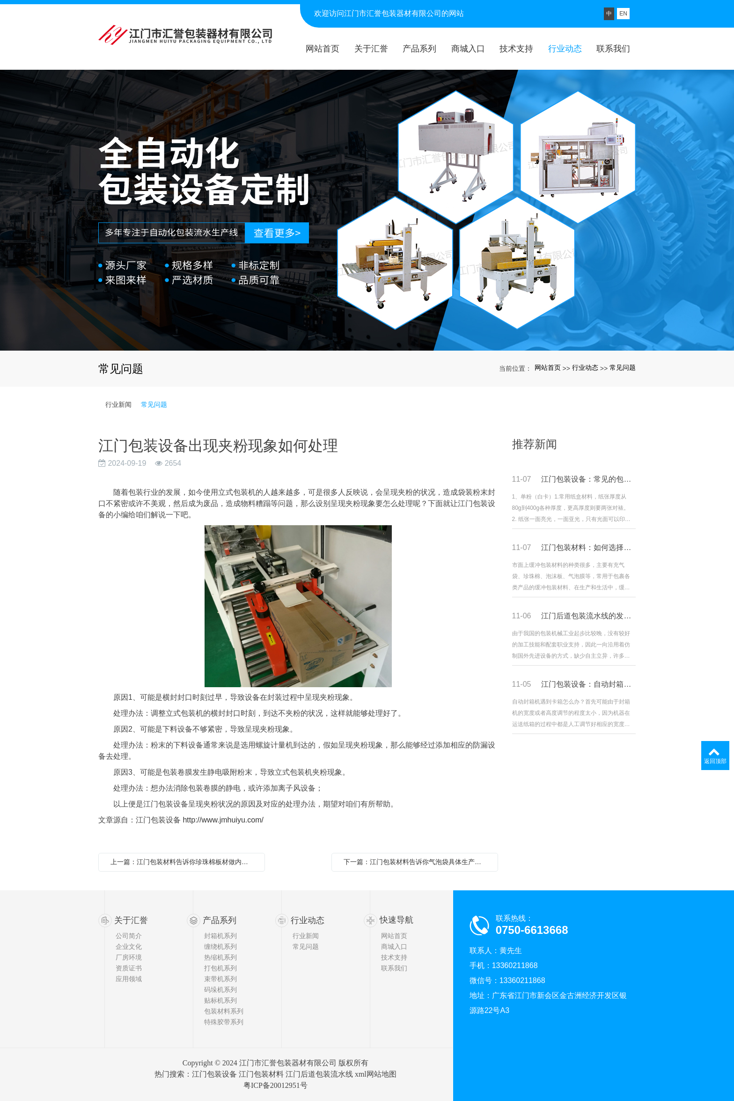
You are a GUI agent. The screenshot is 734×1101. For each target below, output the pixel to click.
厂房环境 (129, 957)
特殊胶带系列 (223, 1022)
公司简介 (129, 936)
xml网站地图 (375, 1074)
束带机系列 (220, 979)
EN (623, 13)
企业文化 (129, 946)
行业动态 (585, 367)
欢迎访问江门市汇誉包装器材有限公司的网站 (389, 13)
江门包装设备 (214, 1074)
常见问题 (622, 367)
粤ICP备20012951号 (275, 1085)
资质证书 (129, 968)
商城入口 (394, 946)
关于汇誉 (131, 920)
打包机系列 (220, 968)
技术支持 (394, 957)
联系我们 (394, 968)
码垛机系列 (220, 989)
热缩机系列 (220, 957)
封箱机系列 (220, 936)
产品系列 (219, 920)
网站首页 (548, 367)
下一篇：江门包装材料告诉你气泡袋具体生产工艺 (416, 862)
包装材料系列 (223, 1011)
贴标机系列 (220, 1000)
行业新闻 (118, 404)
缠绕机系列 (220, 946)
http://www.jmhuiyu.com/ (223, 820)
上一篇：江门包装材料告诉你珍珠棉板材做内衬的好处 (183, 862)
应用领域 (129, 979)
